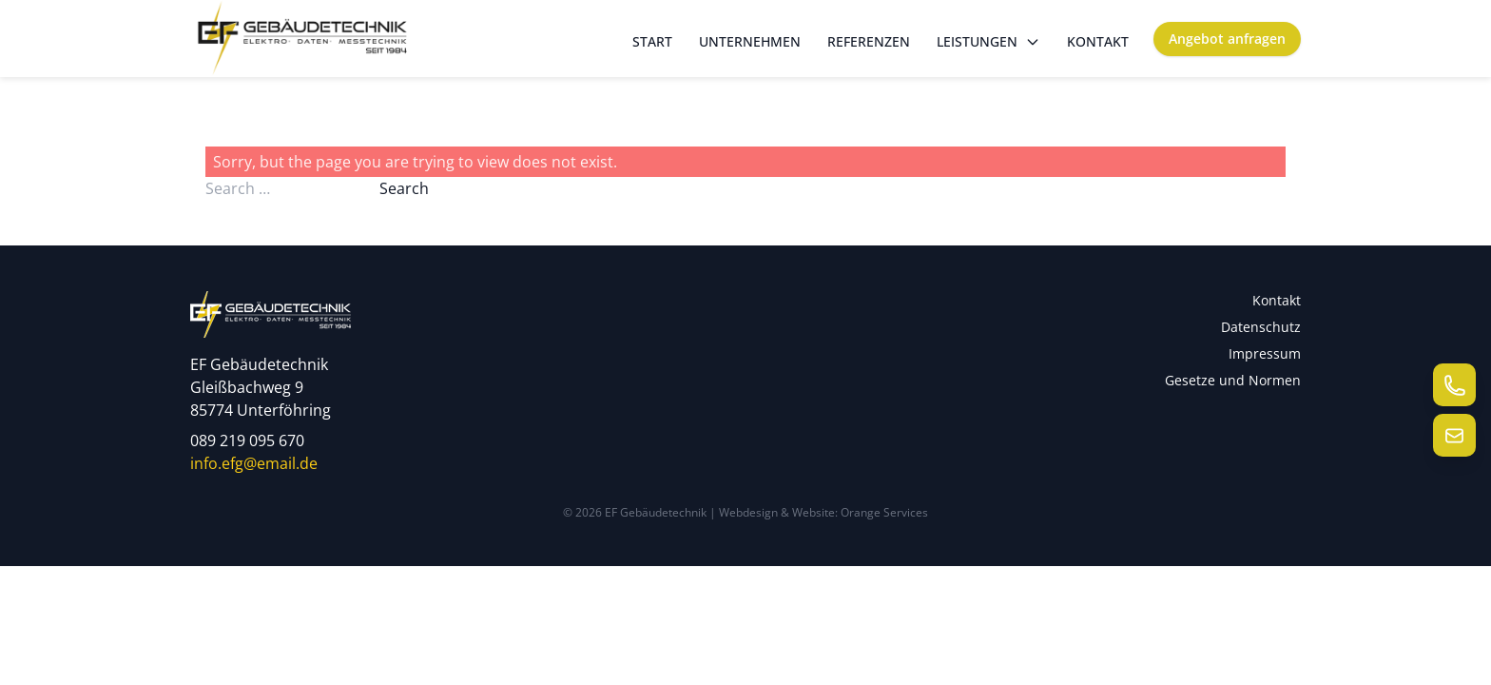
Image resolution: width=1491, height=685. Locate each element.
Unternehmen (750, 41)
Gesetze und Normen (1233, 380)
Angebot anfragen (1227, 38)
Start (652, 41)
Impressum (1265, 353)
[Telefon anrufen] (1454, 384)
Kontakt (1098, 41)
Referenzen (868, 41)
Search (404, 188)
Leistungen (988, 41)
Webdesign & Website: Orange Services (823, 512)
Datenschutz (1261, 327)
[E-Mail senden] (1454, 435)
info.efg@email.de (254, 463)
